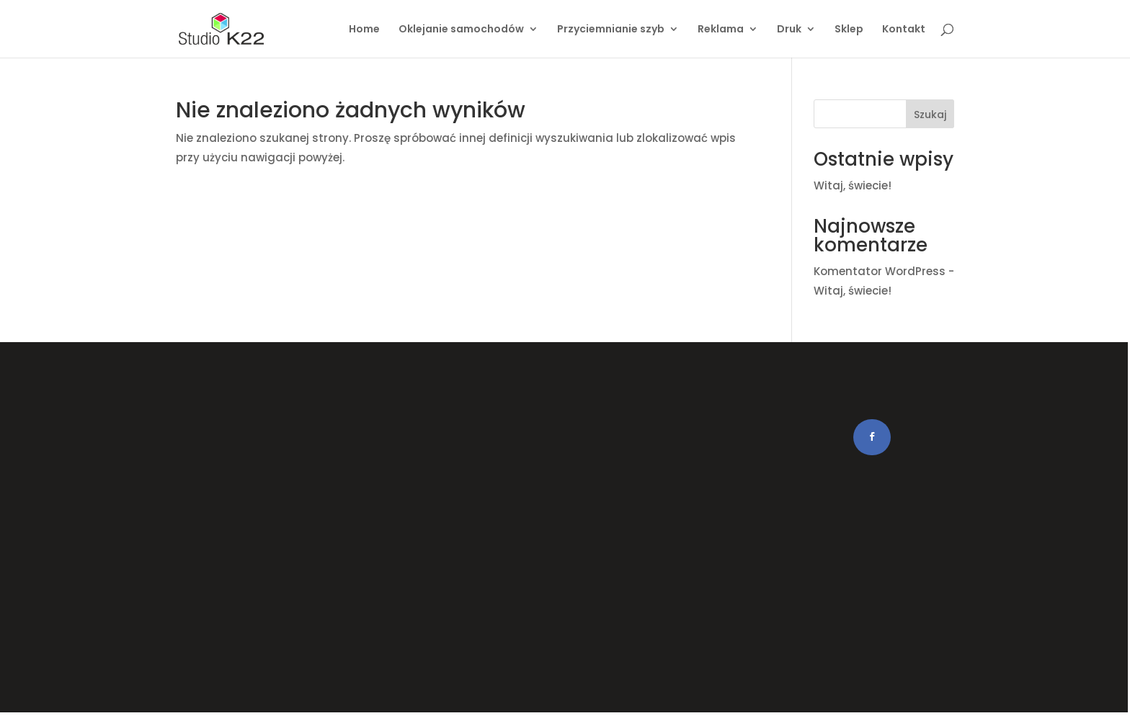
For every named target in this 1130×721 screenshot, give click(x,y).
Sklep (849, 30)
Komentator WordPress (880, 271)
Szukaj (930, 114)
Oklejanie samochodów (461, 30)
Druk (789, 30)
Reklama (721, 30)
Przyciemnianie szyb (610, 30)
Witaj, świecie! (852, 185)
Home (364, 30)
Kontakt (903, 30)
